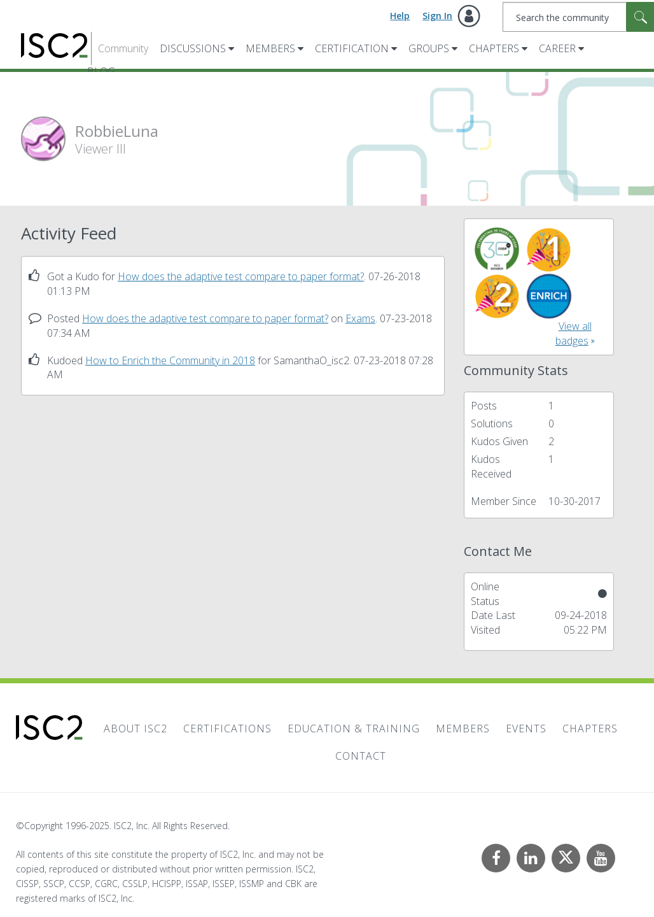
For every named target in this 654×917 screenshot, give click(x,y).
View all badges (573, 333)
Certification (352, 48)
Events (526, 729)
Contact (360, 756)
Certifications (227, 729)
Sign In (437, 16)
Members (270, 48)
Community (123, 48)
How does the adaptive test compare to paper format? (241, 276)
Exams (360, 318)
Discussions (193, 48)
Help (400, 16)
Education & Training (354, 729)
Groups (428, 48)
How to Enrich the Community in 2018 (170, 360)
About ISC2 (135, 729)
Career (557, 48)
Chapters (494, 48)
